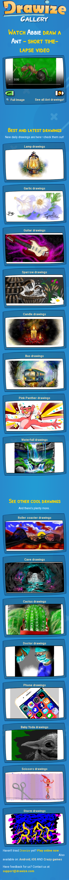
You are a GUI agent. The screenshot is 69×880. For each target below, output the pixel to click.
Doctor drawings (34, 643)
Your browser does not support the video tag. (34, 73)
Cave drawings (34, 559)
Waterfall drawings (34, 440)
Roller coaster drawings (34, 517)
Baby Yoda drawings (34, 727)
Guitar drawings (34, 230)
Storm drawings (35, 811)
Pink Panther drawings (34, 398)
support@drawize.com (18, 871)
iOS (33, 859)
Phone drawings (34, 685)
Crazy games (53, 859)
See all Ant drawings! (49, 99)
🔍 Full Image (15, 100)
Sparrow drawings (34, 272)
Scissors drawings (34, 769)
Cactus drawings (34, 601)
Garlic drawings (34, 188)
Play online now (48, 850)
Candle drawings (34, 314)
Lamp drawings (34, 146)
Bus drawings (34, 356)
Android (24, 859)
